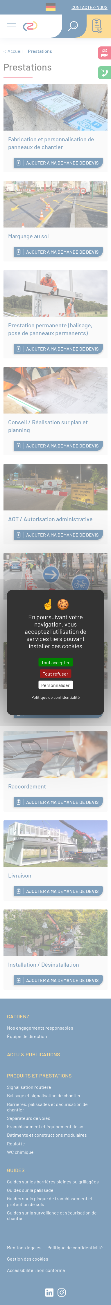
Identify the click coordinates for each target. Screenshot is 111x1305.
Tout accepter (55, 662)
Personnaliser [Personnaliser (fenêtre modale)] (55, 684)
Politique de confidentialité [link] (55, 697)
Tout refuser (55, 673)
